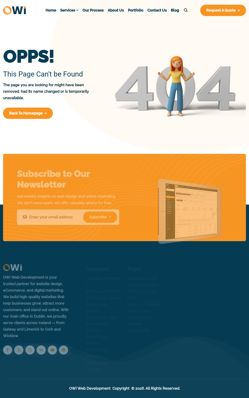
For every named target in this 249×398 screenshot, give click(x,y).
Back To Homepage (28, 113)
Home (51, 10)
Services (67, 10)
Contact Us (157, 10)
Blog (175, 10)
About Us (116, 10)
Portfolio (135, 10)
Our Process (93, 10)
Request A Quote (223, 10)
